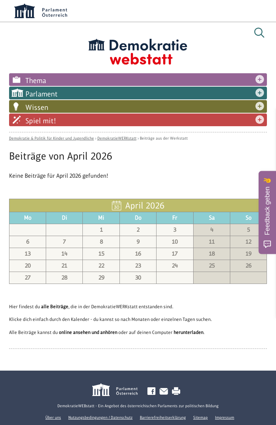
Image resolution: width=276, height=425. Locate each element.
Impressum (224, 417)
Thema (35, 80)
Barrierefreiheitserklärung (163, 417)
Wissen (36, 107)
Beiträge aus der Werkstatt (164, 138)
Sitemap (200, 417)
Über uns (53, 417)
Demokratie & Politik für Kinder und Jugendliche (51, 138)
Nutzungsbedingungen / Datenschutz (100, 417)
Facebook (153, 391)
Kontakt (165, 391)
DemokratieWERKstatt (117, 138)
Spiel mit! (40, 121)
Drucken (177, 391)
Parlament (41, 94)
